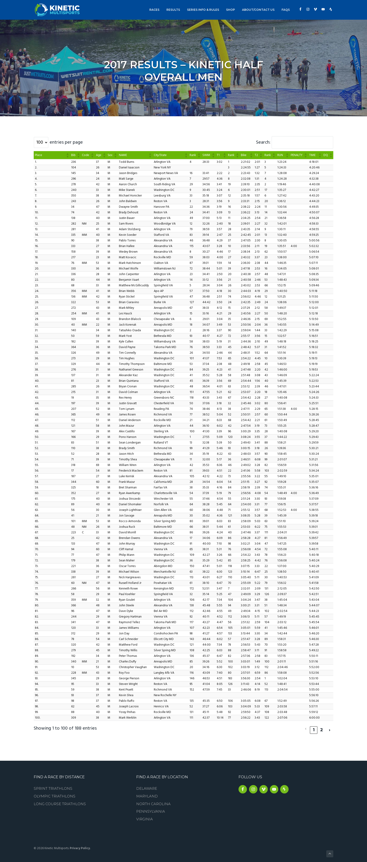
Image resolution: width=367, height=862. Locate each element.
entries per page (66, 142)
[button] (67, 155)
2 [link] (321, 727)
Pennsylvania (150, 808)
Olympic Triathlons (54, 793)
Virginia (144, 816)
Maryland (147, 793)
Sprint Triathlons (53, 785)
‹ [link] (306, 727)
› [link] (329, 727)
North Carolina (153, 801)
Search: (263, 142)
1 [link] (314, 727)
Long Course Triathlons (60, 801)
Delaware (146, 785)
